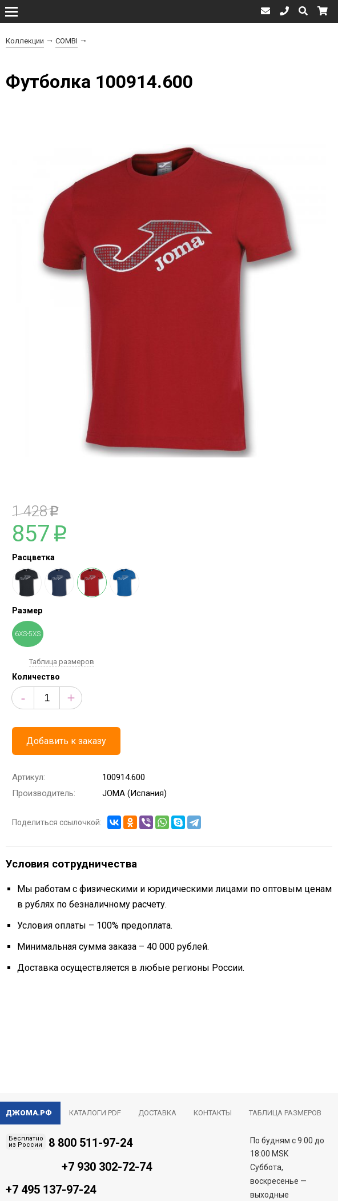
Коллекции (25, 41)
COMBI (66, 41)
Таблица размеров (61, 661)
